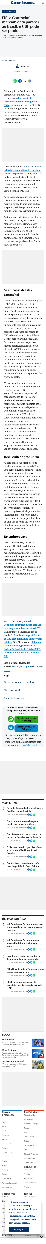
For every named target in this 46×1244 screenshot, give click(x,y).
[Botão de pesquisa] (43, 3)
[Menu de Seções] (3, 3)
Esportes (12, 60)
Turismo (4, 1174)
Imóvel (28, 1193)
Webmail (5, 1197)
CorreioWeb (8, 1193)
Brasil (4, 1131)
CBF (7, 681)
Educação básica (29, 1115)
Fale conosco (28, 1163)
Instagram (25, 666)
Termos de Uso (7, 1187)
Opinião (4, 1161)
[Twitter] (25, 81)
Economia (5, 1135)
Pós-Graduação (29, 1158)
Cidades (4, 1122)
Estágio (26, 1128)
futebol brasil (12, 689)
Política (4, 1126)
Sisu (25, 1150)
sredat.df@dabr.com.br (26, 745)
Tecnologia (5, 1170)
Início (4, 60)
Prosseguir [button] (19, 1229)
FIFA (31, 681)
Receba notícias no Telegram (26, 728)
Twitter (15, 666)
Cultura (26, 1141)
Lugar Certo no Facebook (32, 1236)
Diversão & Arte (7, 1144)
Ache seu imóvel (29, 1197)
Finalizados (28, 1187)
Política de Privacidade (9, 1183)
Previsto (27, 1174)
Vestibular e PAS (29, 1145)
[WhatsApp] (15, 81)
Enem (26, 1132)
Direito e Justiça (7, 1152)
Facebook (38, 666)
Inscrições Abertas (30, 1183)
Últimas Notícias (29, 1137)
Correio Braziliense (8, 1113)
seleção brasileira (14, 697)
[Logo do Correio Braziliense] (23, 2)
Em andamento (29, 1178)
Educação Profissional (31, 1154)
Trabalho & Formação (31, 1124)
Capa (4, 1118)
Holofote (5, 1165)
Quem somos (6, 1179)
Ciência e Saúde (7, 1157)
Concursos (30, 1166)
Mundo (4, 1139)
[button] (30, 1223)
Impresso (7, 1235)
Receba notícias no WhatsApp (26, 719)
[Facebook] (20, 81)
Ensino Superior (29, 1119)
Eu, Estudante (32, 1112)
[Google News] (29, 81)
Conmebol (19, 681)
